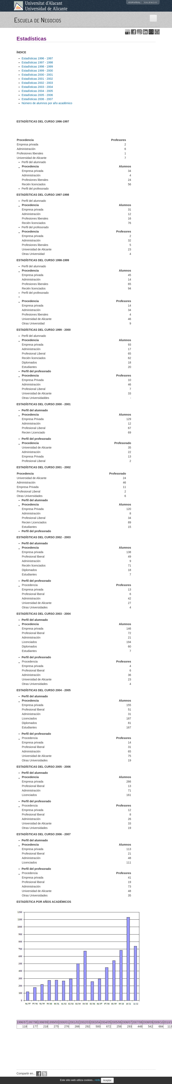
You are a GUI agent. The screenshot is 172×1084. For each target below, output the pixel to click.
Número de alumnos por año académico (47, 103)
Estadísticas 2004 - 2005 (37, 91)
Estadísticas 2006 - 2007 (37, 99)
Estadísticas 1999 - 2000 (37, 70)
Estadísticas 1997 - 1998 (37, 62)
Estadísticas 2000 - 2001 (37, 74)
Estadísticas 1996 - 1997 (37, 58)
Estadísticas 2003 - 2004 (37, 86)
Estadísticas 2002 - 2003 (37, 82)
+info (97, 1080)
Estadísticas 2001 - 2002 (37, 78)
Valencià (150, 2)
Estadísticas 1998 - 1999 (37, 66)
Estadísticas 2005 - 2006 (37, 95)
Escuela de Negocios (37, 20)
